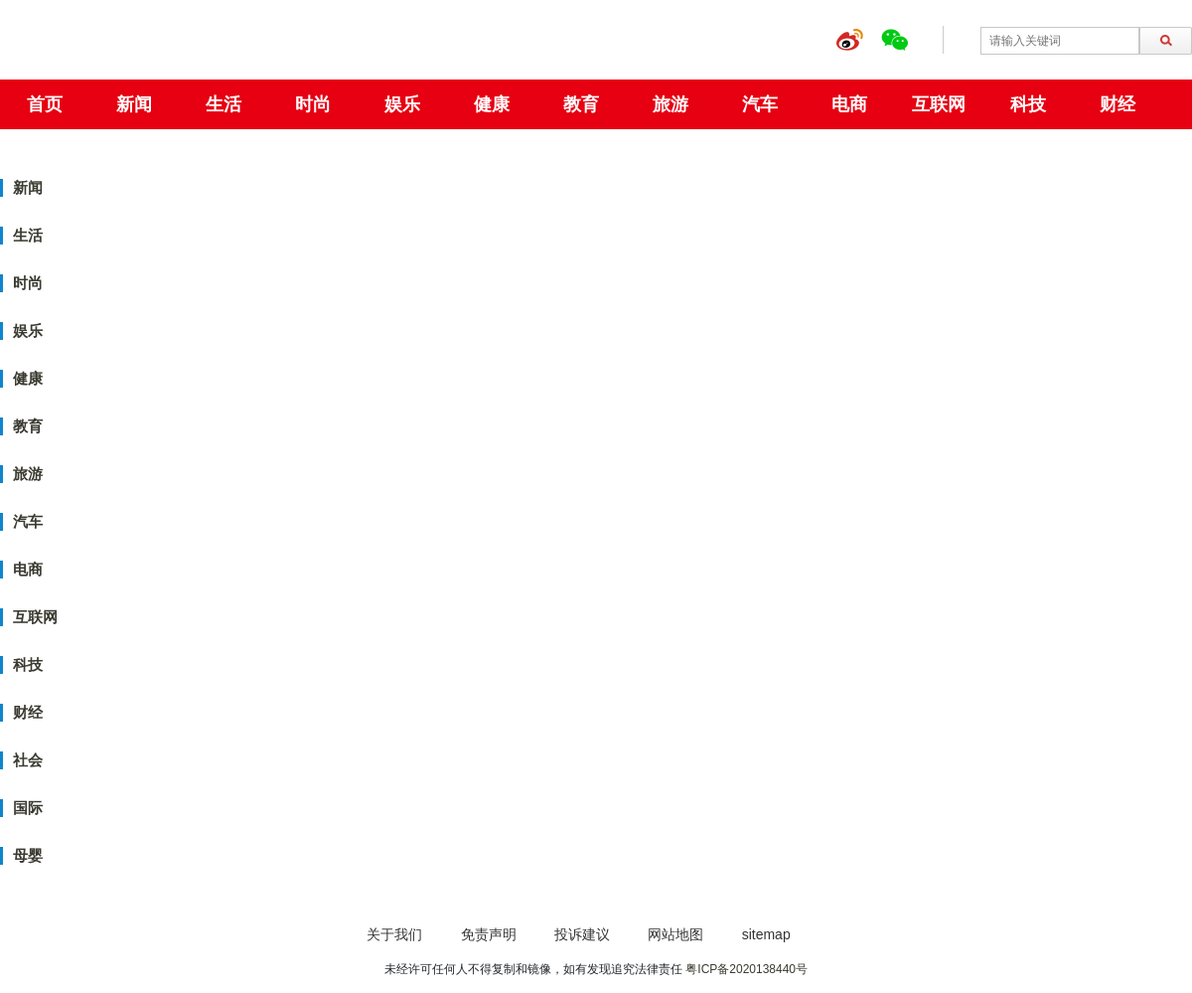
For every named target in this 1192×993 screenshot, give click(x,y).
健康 (492, 104)
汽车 (760, 104)
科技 (1028, 104)
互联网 (939, 104)
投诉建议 (582, 934)
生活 (223, 104)
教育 (581, 104)
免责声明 (489, 934)
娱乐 (402, 104)
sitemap (766, 934)
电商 (849, 104)
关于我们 (394, 934)
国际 (28, 807)
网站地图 (675, 934)
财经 (1117, 104)
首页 (45, 104)
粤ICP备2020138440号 (746, 969)
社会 (28, 759)
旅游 (670, 104)
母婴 (28, 855)
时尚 (313, 104)
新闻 (134, 104)
